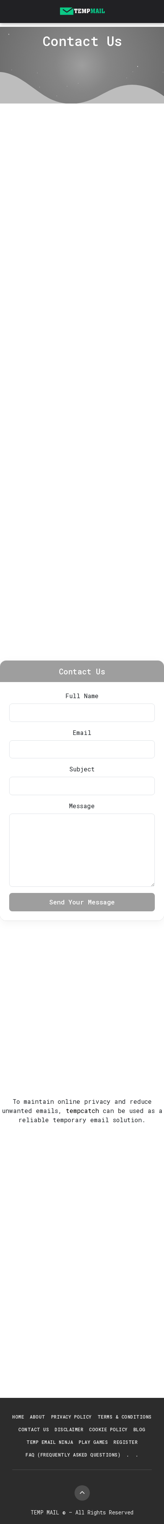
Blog (139, 1429)
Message (82, 806)
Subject (82, 769)
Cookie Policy (108, 1429)
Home (18, 1417)
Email (82, 732)
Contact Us (33, 1429)
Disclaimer (69, 1429)
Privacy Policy (71, 1417)
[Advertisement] (82, 189)
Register (126, 1442)
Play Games (93, 1442)
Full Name (82, 696)
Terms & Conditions (124, 1417)
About (37, 1417)
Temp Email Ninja (49, 1442)
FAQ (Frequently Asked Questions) (73, 1455)
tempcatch (82, 1110)
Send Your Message (82, 902)
